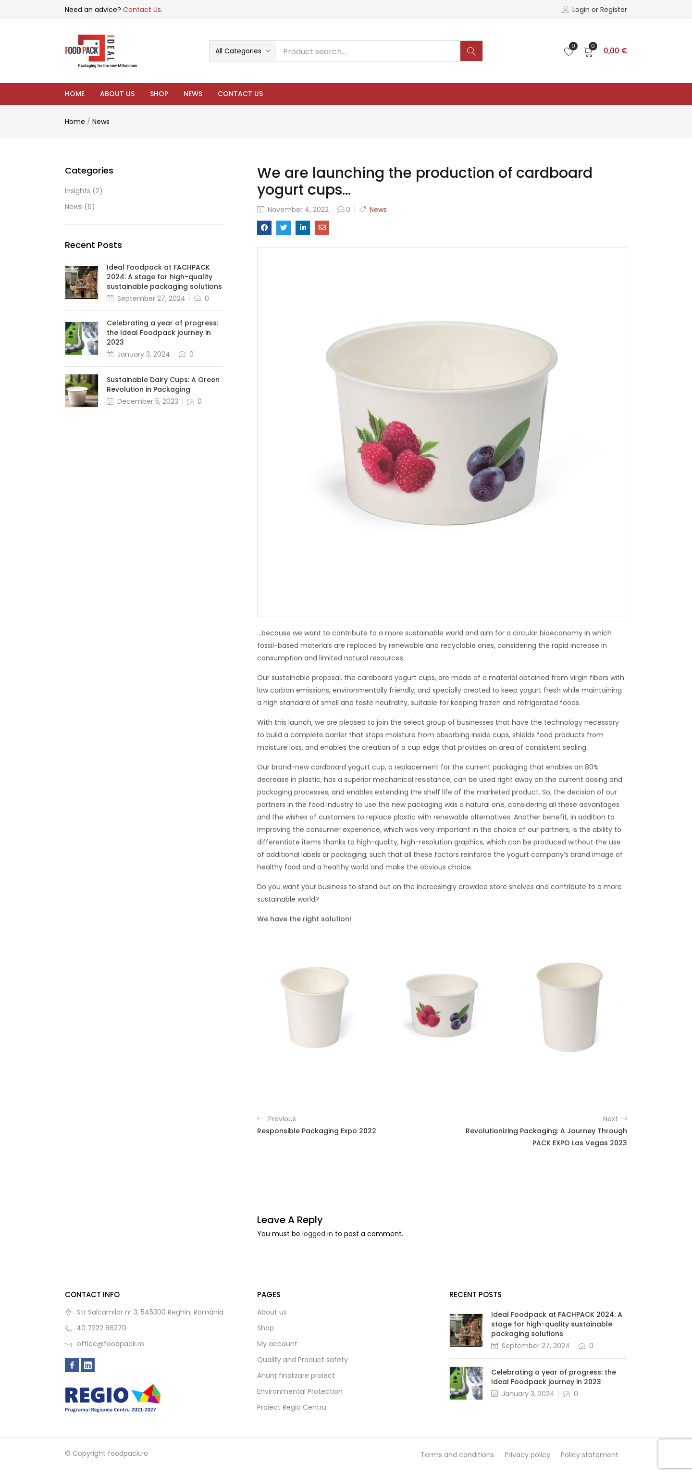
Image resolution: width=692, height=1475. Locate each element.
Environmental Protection (300, 1391)
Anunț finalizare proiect (296, 1375)
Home (75, 94)
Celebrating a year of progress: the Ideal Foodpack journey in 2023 (162, 332)
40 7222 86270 (101, 1328)
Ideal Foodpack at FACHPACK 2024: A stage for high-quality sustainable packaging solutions (164, 276)
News (193, 94)
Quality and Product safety (302, 1359)
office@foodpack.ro (110, 1344)
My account (277, 1344)
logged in (317, 1234)
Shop (159, 94)
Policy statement (589, 1455)
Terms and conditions (457, 1455)
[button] (243, 51)
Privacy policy (527, 1455)
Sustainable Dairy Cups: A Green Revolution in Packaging (163, 384)
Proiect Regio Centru (291, 1407)
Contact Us (240, 94)
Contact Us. (142, 9)
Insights (77, 191)
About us (117, 94)
